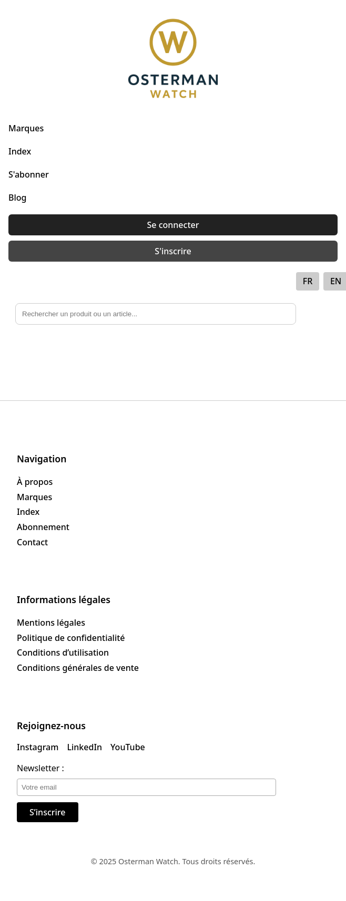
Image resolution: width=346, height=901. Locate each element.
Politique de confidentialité (71, 638)
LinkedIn (84, 747)
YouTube (127, 747)
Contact (32, 542)
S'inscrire (173, 251)
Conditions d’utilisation (63, 652)
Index (19, 151)
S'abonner (28, 174)
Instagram (37, 747)
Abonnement (43, 527)
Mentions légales (51, 622)
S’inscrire (47, 812)
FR (308, 281)
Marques (26, 128)
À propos (35, 482)
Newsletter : (40, 768)
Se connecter (173, 225)
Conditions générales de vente (78, 668)
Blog (17, 197)
